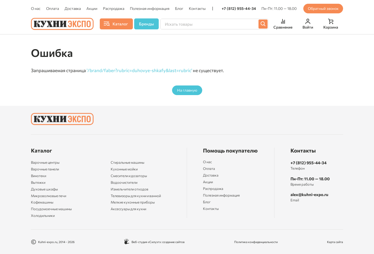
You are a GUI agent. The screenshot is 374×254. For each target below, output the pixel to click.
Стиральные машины (127, 162)
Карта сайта (335, 242)
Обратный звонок (323, 8)
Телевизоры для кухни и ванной (136, 196)
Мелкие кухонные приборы (133, 202)
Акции (91, 8)
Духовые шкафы (44, 189)
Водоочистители (124, 182)
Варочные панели (45, 169)
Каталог (41, 150)
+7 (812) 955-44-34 (239, 8)
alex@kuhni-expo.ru (309, 194)
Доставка (73, 8)
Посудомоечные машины (51, 209)
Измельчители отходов (129, 189)
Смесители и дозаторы (129, 176)
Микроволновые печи (48, 196)
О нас (36, 8)
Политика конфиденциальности (256, 242)
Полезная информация (149, 8)
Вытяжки (38, 182)
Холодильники (43, 215)
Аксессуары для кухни (128, 209)
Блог (179, 8)
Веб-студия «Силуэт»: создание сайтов (154, 242)
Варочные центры (45, 162)
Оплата (52, 8)
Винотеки (38, 176)
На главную (187, 90)
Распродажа (113, 8)
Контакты (197, 8)
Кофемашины (42, 202)
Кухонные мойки (124, 169)
